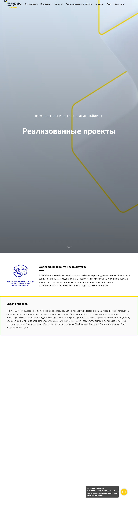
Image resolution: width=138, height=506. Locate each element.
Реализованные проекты (79, 4)
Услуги (58, 4)
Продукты (45, 4)
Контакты (120, 4)
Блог (109, 4)
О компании (30, 4)
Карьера (99, 4)
